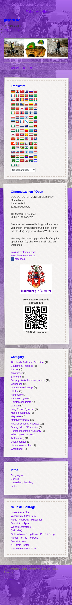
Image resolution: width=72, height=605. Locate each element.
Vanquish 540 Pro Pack (23, 548)
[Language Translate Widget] (23, 170)
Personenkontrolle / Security (26, 430)
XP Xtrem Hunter (20, 545)
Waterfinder (17, 449)
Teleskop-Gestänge (21, 434)
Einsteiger (16, 376)
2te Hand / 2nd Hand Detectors (27, 362)
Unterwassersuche (21, 445)
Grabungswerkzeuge (22, 387)
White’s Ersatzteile (21, 527)
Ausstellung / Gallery (22, 482)
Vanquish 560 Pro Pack (23, 516)
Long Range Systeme (22, 409)
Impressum (10, 579)
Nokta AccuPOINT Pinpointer (26, 519)
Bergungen (17, 475)
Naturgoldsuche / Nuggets (25, 423)
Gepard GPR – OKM (20, 68)
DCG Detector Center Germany (36, 4)
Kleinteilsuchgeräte (21, 402)
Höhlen (14, 391)
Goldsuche (16, 384)
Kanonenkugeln (19, 398)
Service (15, 478)
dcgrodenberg (11, 29)
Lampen (15, 405)
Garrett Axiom (18, 541)
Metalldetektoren (20, 420)
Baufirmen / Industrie (22, 365)
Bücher (14, 369)
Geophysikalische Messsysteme (28, 380)
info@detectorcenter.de (23, 252)
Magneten (16, 416)
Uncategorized (18, 441)
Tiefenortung (17, 438)
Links (13, 486)
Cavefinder (16, 373)
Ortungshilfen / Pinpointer (24, 427)
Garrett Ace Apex (20, 523)
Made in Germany (20, 412)
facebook (18, 259)
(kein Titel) (16, 530)
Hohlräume (16, 394)
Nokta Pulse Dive (20, 512)
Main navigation (37, 11)
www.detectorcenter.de (23, 255)
